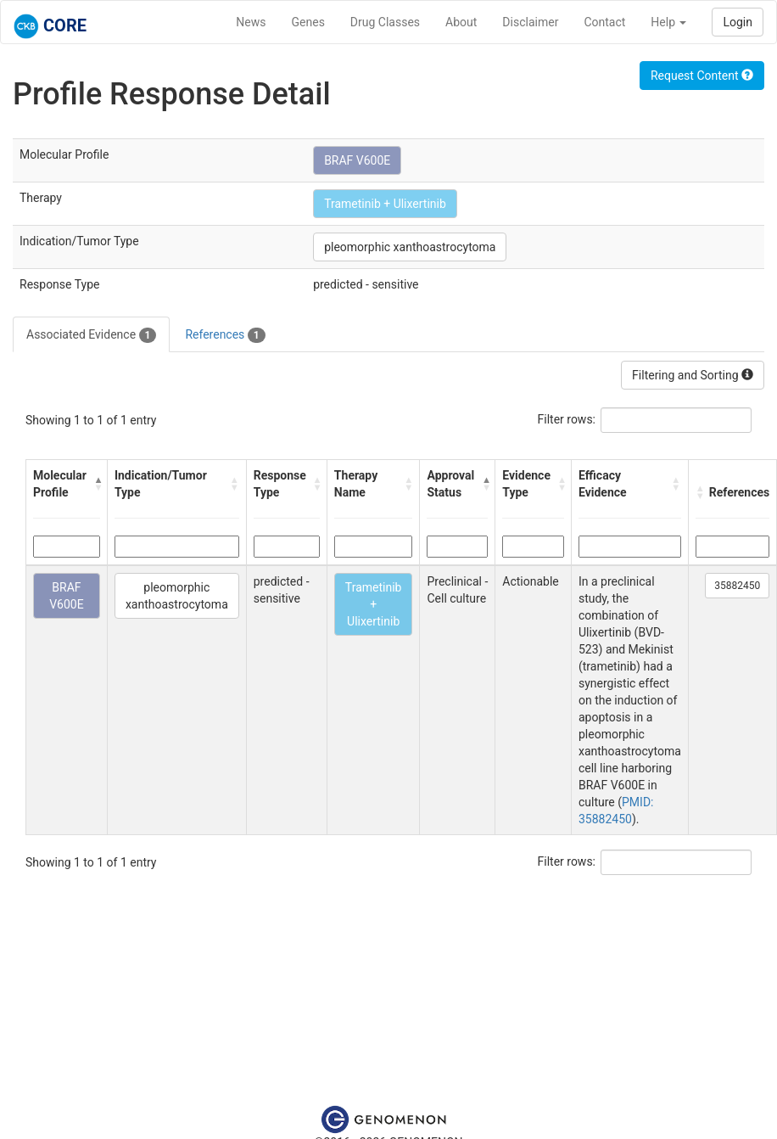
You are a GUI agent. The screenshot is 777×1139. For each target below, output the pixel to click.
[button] (96, 483)
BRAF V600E (357, 160)
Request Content (702, 75)
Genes (308, 22)
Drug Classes (385, 22)
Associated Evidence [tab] (91, 335)
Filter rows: (567, 419)
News (251, 22)
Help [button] (668, 22)
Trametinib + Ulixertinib (385, 203)
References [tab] (225, 335)
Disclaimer (530, 22)
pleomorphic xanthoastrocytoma (409, 247)
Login (737, 22)
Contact (604, 22)
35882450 (737, 586)
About (461, 22)
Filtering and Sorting (692, 375)
